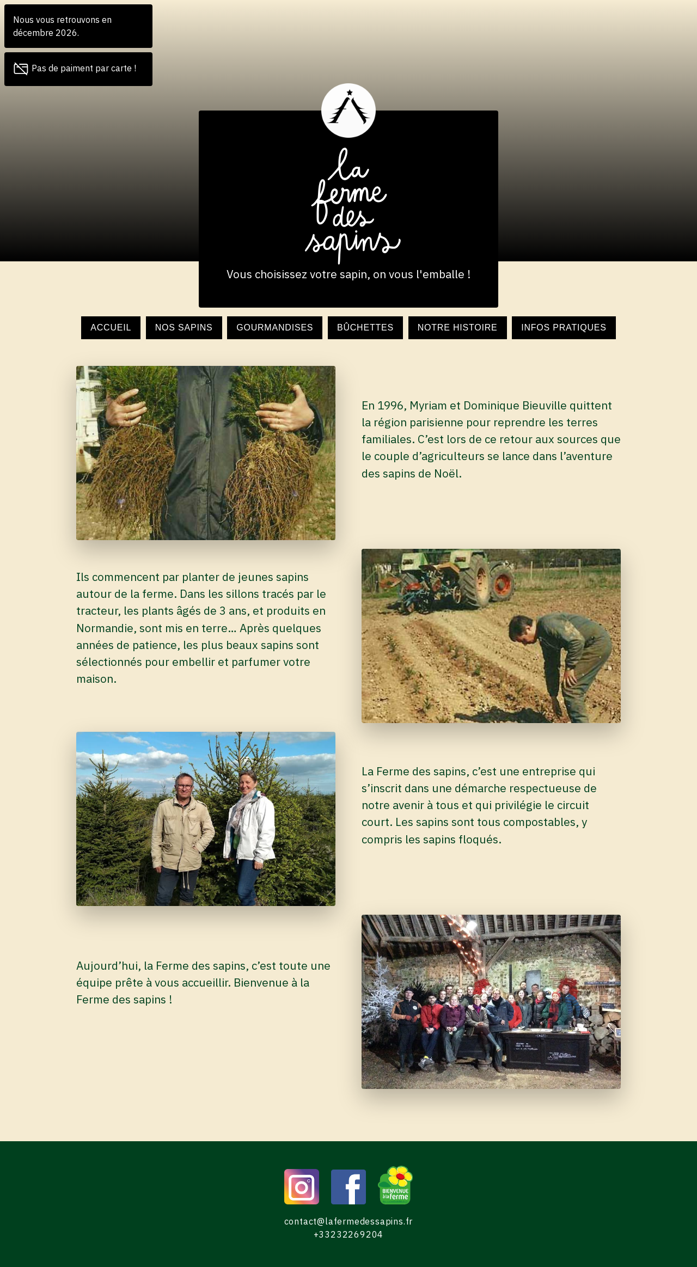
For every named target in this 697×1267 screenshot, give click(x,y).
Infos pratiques (564, 327)
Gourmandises (274, 327)
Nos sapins (184, 327)
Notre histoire (458, 327)
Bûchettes (365, 327)
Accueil (110, 327)
